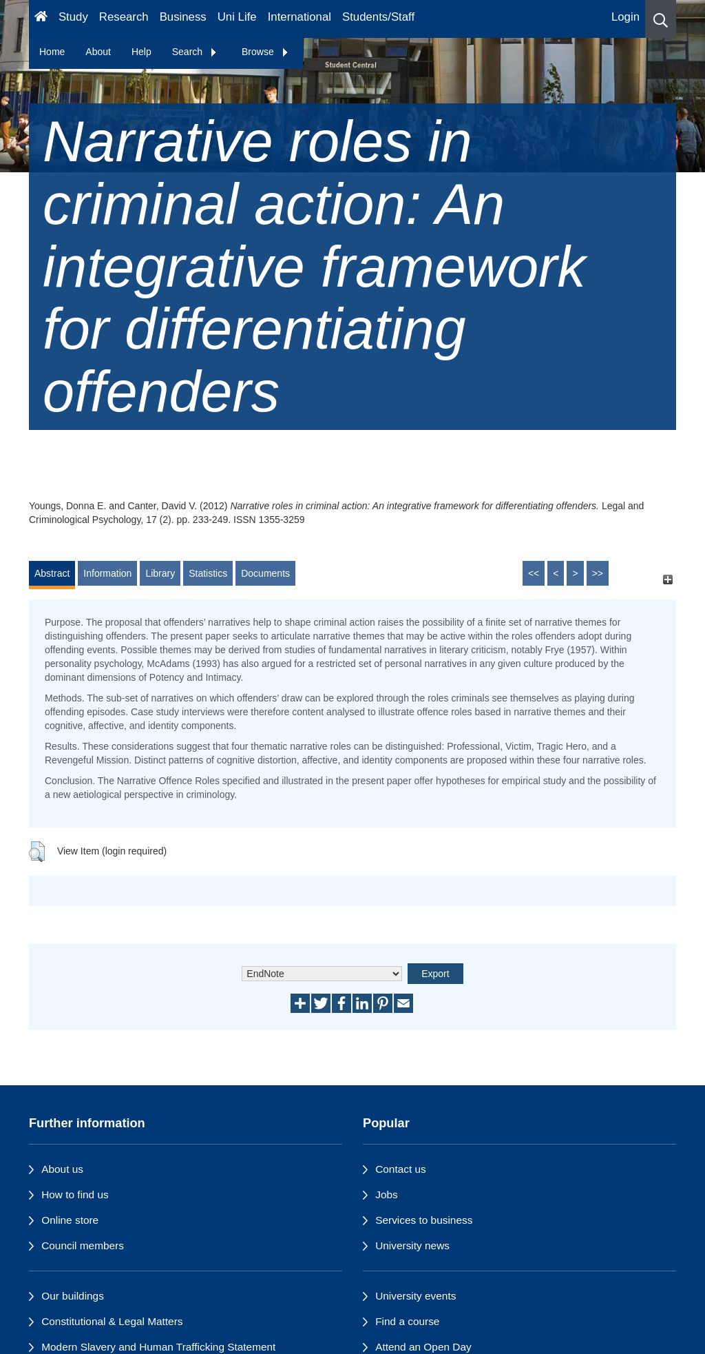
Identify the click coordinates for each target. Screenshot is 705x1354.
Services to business (423, 1220)
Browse (265, 51)
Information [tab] (107, 573)
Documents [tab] (265, 573)
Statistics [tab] (208, 573)
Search (195, 51)
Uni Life (237, 16)
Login (625, 16)
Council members (82, 1245)
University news (412, 1245)
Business (183, 16)
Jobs (386, 1194)
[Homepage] (41, 19)
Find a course (407, 1321)
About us (62, 1169)
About (98, 51)
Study (73, 16)
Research (124, 16)
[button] (660, 19)
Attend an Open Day (423, 1347)
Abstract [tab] (52, 573)
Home (52, 51)
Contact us (400, 1169)
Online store (69, 1220)
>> (597, 573)
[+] (667, 580)
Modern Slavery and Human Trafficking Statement (158, 1347)
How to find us (75, 1194)
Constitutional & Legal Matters (111, 1321)
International (299, 16)
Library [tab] (160, 573)
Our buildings (72, 1296)
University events (415, 1296)
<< (533, 573)
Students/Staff (378, 16)
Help (141, 51)
